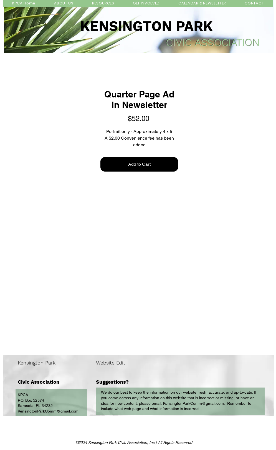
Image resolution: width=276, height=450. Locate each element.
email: (157, 403)
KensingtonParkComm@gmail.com (48, 411)
